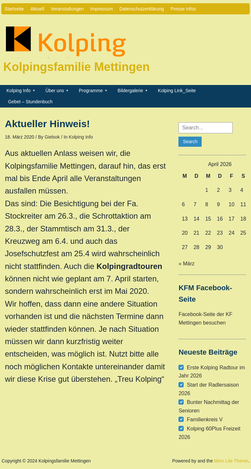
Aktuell (37, 8)
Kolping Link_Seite (177, 90)
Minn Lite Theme (231, 460)
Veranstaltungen (67, 8)
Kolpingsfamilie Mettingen (76, 67)
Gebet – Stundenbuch (30, 101)
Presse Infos (183, 8)
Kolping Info (19, 90)
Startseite (14, 8)
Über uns (54, 90)
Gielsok (52, 137)
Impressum (101, 8)
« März (186, 263)
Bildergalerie (130, 90)
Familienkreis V (205, 419)
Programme (91, 90)
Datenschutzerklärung (141, 8)
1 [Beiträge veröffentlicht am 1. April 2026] (206, 190)
